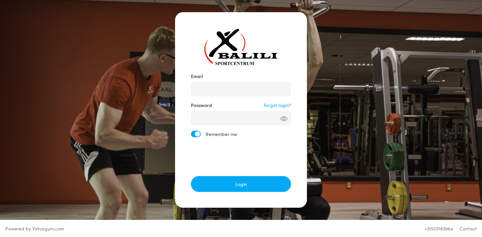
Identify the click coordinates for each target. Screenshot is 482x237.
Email (197, 76)
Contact (468, 228)
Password (201, 105)
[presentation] (241, 157)
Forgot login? (277, 105)
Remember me (221, 134)
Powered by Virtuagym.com (34, 228)
